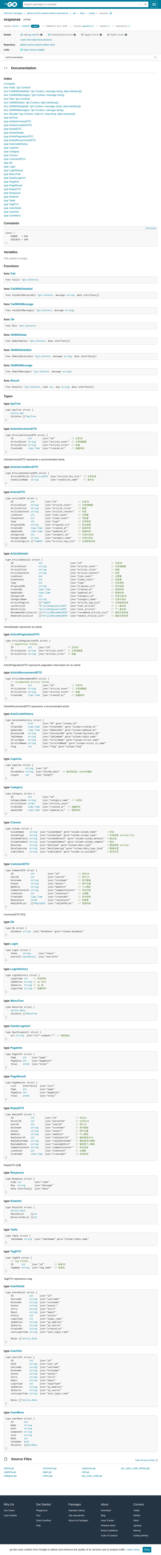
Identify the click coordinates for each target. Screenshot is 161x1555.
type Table (9, 200)
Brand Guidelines (109, 1530)
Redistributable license (62, 34)
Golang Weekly (140, 1535)
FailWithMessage (22, 304)
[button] (21, 34)
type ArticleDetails (14, 132)
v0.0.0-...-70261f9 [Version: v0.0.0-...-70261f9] (17, 26)
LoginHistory (19, 969)
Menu (22, 1010)
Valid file (31, 34)
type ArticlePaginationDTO (18, 136)
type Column (11, 155)
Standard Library (77, 1510)
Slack (136, 1520)
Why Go (9, 1504)
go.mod (32, 34)
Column (15, 822)
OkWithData (19, 334)
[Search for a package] (83, 4)
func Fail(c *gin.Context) (17, 87)
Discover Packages (13, 13)
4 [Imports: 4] (105, 26)
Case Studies (10, 1515)
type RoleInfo (11, 196)
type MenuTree (12, 174)
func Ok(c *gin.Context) (17, 98)
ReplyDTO (40, 903)
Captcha (16, 758)
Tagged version (91, 34)
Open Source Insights (32, 50)
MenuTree (17, 1000)
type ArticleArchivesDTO (17, 121)
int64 (31, 803)
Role (22, 1211)
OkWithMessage (21, 365)
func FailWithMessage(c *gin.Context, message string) (34, 95)
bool (26, 1442)
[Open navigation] (154, 4)
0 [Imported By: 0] (123, 26)
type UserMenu (12, 215)
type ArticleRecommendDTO (20, 140)
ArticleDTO (41, 476)
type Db (8, 163)
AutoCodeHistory (21, 713)
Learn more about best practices (36, 39)
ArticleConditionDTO (24, 467)
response (103, 13)
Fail (13, 273)
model (92, 13)
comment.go (50, 1468)
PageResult (18, 1076)
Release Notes (108, 1525)
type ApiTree (11, 117)
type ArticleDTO (12, 129)
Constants (9, 83)
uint (30, 723)
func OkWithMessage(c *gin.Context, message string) (34, 110)
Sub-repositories (77, 1515)
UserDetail (29, 957)
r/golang (137, 1525)
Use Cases (9, 1510)
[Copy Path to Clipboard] (110, 13)
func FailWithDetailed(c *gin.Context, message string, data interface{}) (43, 91)
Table (14, 1229)
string (70, 295)
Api (22, 413)
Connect (138, 1504)
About (104, 1504)
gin (25, 280)
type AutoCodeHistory (16, 144)
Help (38, 1525)
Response (17, 1172)
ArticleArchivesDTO (23, 428)
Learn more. (133, 1549)
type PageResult (13, 185)
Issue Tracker (107, 1520)
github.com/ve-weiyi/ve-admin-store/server (47, 13)
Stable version (117, 34)
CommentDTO (19, 864)
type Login (9, 166)
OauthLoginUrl (20, 1026)
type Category (11, 151)
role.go (85, 1472)
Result (15, 380)
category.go (10, 1475)
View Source (151, 228)
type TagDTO (11, 204)
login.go (47, 1472)
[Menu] (80, 57)
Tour (38, 1515)
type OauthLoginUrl (14, 178)
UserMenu (17, 1412)
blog (82, 13)
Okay (147, 1549)
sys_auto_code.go (92, 1475)
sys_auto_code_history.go (135, 1468)
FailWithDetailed (22, 288)
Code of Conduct (109, 1535)
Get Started (43, 1504)
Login (14, 943)
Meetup (137, 1530)
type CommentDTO (14, 159)
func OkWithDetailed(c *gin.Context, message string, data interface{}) (42, 106)
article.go (9, 1468)
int (51, 387)
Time (37, 448)
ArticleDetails (19, 553)
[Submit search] (145, 4)
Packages (75, 1504)
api (74, 13)
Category (16, 787)
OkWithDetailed (21, 350)
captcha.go (10, 1472)
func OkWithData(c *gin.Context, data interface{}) (31, 102)
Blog (103, 1515)
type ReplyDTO (12, 189)
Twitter (136, 1510)
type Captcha (11, 147)
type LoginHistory (13, 170)
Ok (12, 319)
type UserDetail (12, 208)
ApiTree (15, 403)
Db (12, 922)
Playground (41, 1510)
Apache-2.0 (88, 26)
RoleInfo (16, 1201)
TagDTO (38, 541)
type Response (12, 193)
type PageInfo (11, 181)
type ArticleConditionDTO (18, 125)
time (30, 448)
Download (106, 1510)
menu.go (48, 1475)
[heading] (13, 4)
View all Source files (145, 1460)
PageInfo (16, 1047)
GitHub (136, 1515)
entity (15, 413)
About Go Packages (78, 1520)
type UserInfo (11, 211)
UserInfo (16, 1351)
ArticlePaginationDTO (53, 606)
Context (32, 280)
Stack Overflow (43, 1520)
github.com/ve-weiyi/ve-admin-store (37, 44)
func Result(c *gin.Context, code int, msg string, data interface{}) (39, 114)
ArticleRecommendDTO (55, 612)
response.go (89, 1468)
